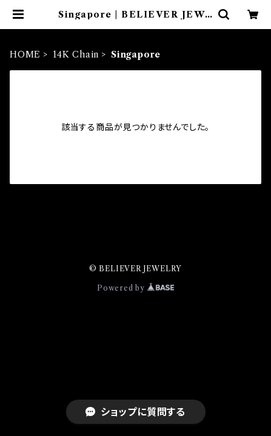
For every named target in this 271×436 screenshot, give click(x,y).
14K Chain (76, 54)
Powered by (135, 287)
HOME (25, 54)
